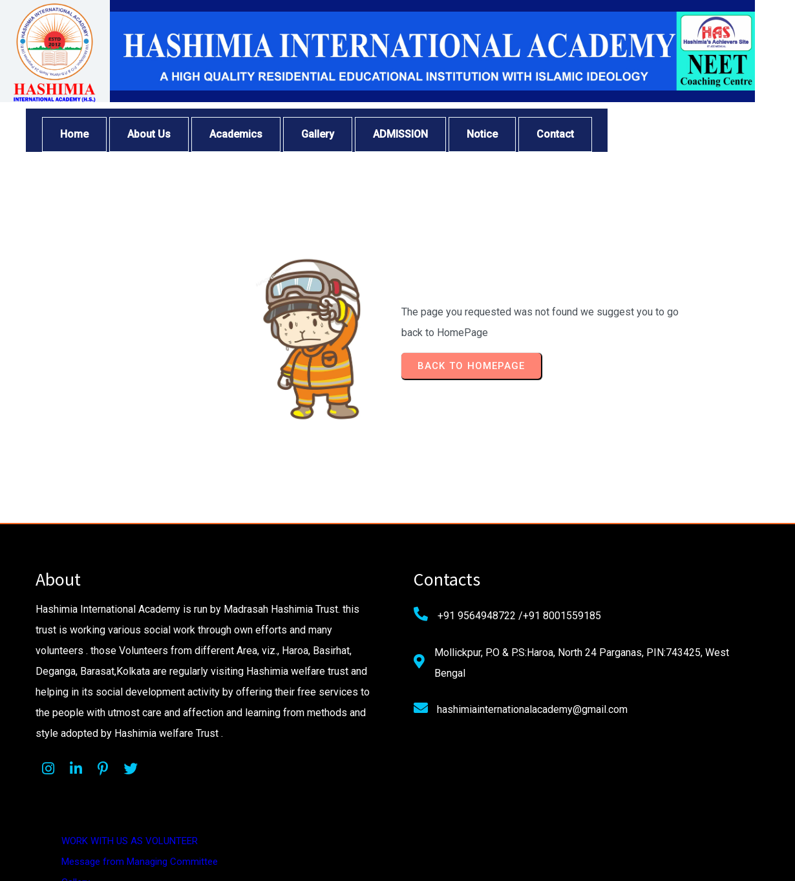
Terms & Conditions (608, 679)
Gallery (580, 616)
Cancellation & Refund (613, 699)
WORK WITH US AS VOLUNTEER (634, 575)
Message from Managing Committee (644, 596)
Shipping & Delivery (605, 720)
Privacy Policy (595, 658)
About (578, 637)
